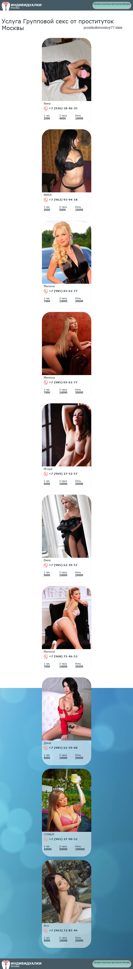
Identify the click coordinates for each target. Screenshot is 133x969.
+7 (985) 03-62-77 (61, 291)
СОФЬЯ (49, 834)
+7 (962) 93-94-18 (61, 200)
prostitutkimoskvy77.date (103, 28)
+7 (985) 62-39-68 (61, 748)
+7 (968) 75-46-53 (61, 657)
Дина (47, 743)
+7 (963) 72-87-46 (61, 931)
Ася (46, 925)
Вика (47, 103)
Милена (49, 286)
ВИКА (48, 194)
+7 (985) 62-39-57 (61, 565)
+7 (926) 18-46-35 (61, 108)
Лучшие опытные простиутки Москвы (112, 4)
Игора (48, 468)
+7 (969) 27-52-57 (61, 474)
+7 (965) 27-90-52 (61, 839)
